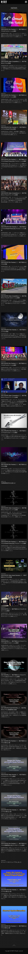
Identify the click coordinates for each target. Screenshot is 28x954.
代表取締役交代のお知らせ (8, 483)
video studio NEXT (4, 2)
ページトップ (14, 945)
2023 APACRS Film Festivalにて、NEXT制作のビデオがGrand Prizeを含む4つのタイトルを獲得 (13, 228)
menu (26, 2)
